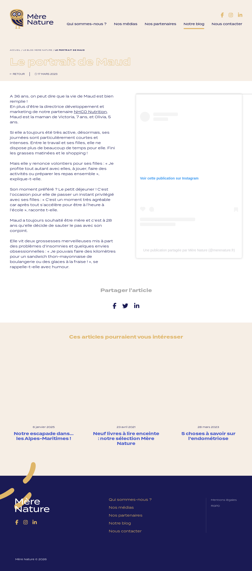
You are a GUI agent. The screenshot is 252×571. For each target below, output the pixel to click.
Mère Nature (31, 19)
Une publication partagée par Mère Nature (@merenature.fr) (189, 250)
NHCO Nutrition (90, 111)
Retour (17, 74)
